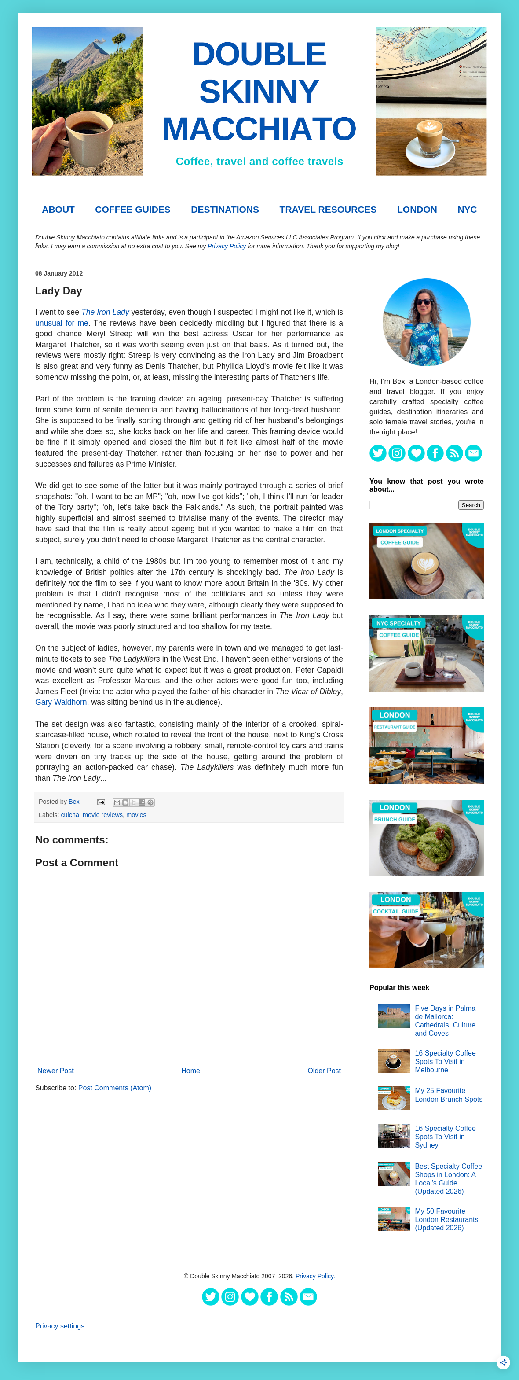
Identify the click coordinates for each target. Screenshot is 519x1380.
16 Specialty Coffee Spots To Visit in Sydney (445, 1137)
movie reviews (103, 814)
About (58, 209)
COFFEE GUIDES (133, 209)
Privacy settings (59, 1326)
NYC (467, 209)
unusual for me (61, 323)
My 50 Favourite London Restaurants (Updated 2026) (446, 1219)
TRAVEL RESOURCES (328, 209)
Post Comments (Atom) (114, 1088)
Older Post (324, 1071)
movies (136, 814)
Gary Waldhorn (61, 702)
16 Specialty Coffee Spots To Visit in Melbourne (445, 1061)
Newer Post (55, 1071)
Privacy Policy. (315, 1276)
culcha (70, 814)
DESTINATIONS (225, 209)
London (417, 209)
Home (190, 1071)
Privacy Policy (227, 246)
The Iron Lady (105, 312)
